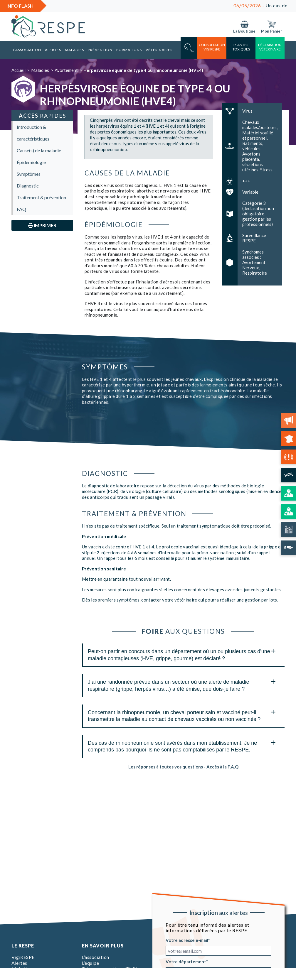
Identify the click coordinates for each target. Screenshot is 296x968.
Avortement (66, 70)
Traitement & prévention (41, 197)
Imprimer (42, 225)
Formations (129, 50)
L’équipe (90, 963)
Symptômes (29, 174)
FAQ (21, 209)
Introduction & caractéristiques (33, 132)
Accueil (18, 70)
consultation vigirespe (212, 47)
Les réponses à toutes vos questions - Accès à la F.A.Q (183, 766)
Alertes (53, 50)
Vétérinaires (159, 50)
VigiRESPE (23, 957)
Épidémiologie (31, 162)
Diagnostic (28, 185)
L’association (27, 50)
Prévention (100, 50)
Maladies (74, 50)
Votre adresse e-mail (187, 940)
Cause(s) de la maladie (39, 150)
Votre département (186, 961)
